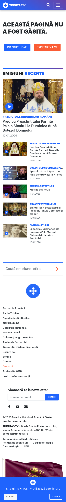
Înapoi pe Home (17, 47)
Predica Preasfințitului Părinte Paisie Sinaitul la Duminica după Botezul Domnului (30, 126)
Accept (10, 497)
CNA (27, 446)
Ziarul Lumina (11, 323)
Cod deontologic (43, 442)
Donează (8, 366)
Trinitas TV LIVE (47, 47)
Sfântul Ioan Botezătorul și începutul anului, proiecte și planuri (46, 211)
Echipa (7, 356)
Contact (7, 361)
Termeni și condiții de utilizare (20, 439)
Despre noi (9, 352)
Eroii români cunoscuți (16, 376)
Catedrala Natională (15, 327)
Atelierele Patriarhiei (15, 342)
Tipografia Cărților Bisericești (20, 347)
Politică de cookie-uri (15, 442)
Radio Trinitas (11, 313)
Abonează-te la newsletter (28, 389)
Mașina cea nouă (40, 190)
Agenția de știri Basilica (16, 318)
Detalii (56, 497)
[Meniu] (58, 5)
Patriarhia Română (14, 308)
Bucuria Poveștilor (42, 186)
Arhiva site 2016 (12, 371)
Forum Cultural (39, 225)
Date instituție (11, 446)
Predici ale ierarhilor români (27, 116)
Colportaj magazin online (18, 337)
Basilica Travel (11, 332)
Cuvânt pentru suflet (43, 204)
